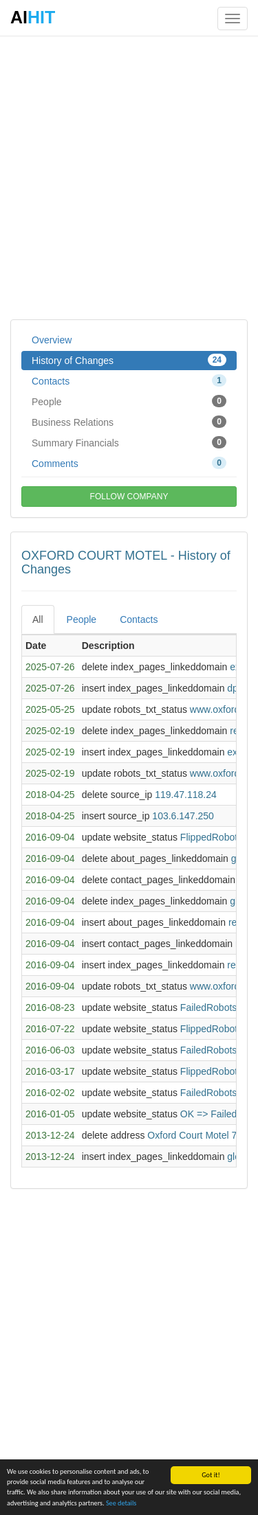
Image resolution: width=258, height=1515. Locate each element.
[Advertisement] (129, 177)
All (37, 619)
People (129, 401)
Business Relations (129, 421)
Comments (129, 463)
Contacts (129, 380)
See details (121, 1504)
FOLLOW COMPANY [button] (129, 496)
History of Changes (129, 360)
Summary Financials (129, 442)
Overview (52, 339)
